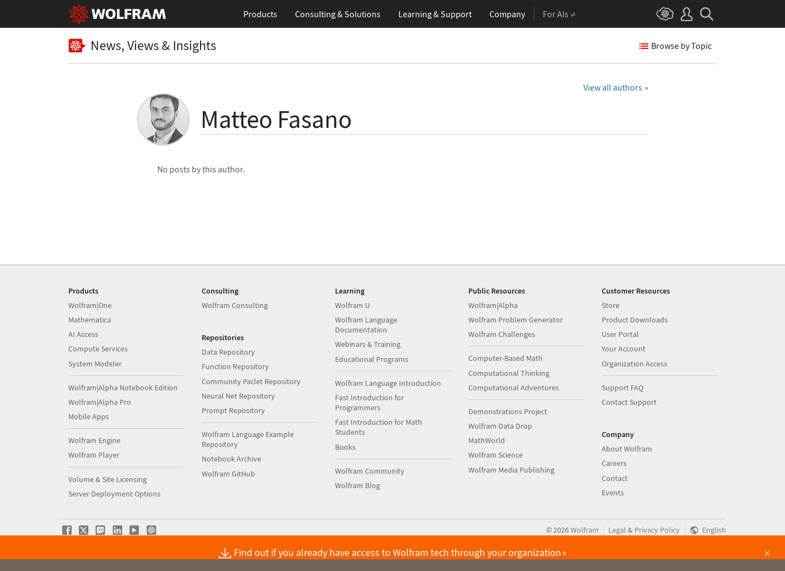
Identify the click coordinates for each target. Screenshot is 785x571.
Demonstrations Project (507, 411)
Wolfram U (352, 305)
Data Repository (228, 352)
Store (610, 305)
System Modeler (95, 364)
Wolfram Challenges (501, 334)
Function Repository (235, 366)
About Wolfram (627, 449)
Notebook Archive (231, 459)
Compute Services (98, 349)
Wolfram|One (90, 305)
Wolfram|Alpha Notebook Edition (123, 388)
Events (613, 493)
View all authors (612, 87)
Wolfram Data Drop (500, 426)
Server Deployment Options (114, 494)
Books (345, 447)
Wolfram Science (495, 455)
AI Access (83, 334)
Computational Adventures (513, 388)
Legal (617, 530)
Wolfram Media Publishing (511, 470)
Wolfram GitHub (228, 474)
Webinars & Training (368, 344)
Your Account (624, 349)
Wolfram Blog (357, 485)
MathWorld (486, 440)
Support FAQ (622, 388)
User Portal (620, 334)
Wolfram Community (369, 471)
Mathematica (89, 320)
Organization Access (634, 364)
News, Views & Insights (142, 46)
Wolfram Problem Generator (515, 320)
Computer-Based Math (505, 358)
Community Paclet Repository (251, 381)
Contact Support (629, 402)
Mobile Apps (88, 416)
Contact (615, 478)
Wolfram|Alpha (493, 305)
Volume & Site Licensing (107, 479)
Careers (614, 463)
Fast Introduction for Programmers (369, 403)
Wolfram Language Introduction (388, 383)
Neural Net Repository (238, 396)
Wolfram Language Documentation (366, 325)
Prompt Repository (233, 410)
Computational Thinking (508, 373)
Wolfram (585, 530)
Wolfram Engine (94, 440)
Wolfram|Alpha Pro (99, 402)
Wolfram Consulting (235, 305)
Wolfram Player (93, 455)
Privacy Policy (657, 530)
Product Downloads (635, 320)
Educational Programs (371, 359)
